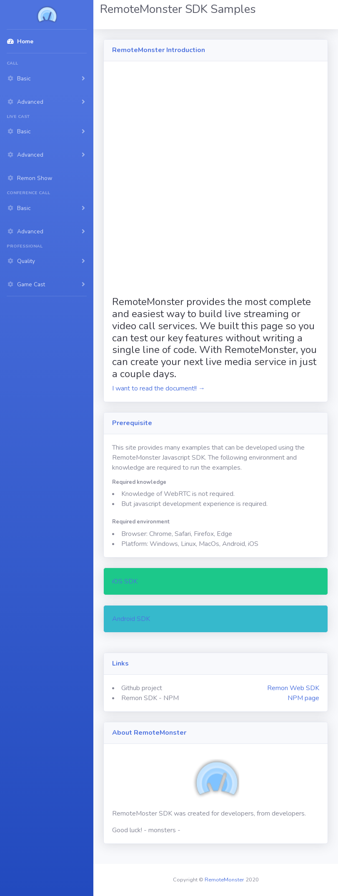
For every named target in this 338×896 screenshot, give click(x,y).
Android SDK (131, 618)
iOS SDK (125, 581)
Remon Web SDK (293, 688)
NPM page (303, 698)
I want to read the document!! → (158, 388)
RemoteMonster (224, 879)
